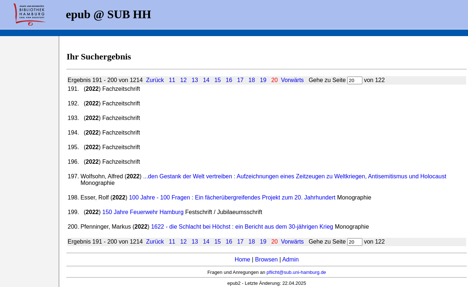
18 (252, 80)
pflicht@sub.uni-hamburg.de (296, 272)
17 (240, 80)
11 (172, 80)
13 (195, 80)
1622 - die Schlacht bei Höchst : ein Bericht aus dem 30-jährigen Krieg (242, 227)
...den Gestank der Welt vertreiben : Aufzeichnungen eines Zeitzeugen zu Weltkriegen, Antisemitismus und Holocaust (294, 176)
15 (217, 80)
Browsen (266, 259)
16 (229, 80)
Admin (290, 259)
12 (183, 80)
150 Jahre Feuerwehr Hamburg (143, 212)
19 (263, 80)
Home (242, 259)
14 (206, 80)
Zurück (155, 80)
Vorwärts (292, 80)
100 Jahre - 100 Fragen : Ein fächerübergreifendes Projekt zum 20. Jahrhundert (232, 197)
